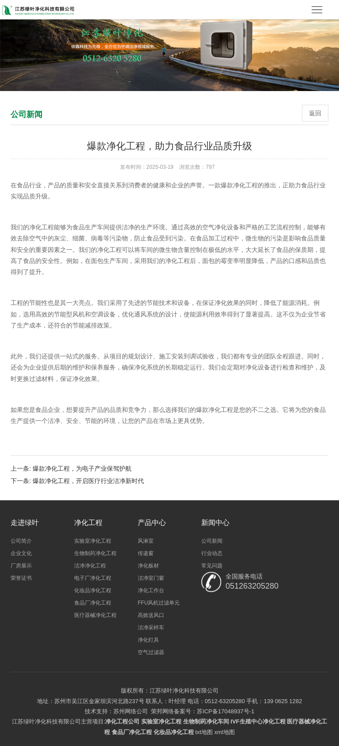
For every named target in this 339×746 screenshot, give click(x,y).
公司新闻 (211, 541)
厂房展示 (21, 566)
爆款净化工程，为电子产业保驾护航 (82, 468)
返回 (315, 113)
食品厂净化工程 (92, 603)
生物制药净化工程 (95, 553)
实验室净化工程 (92, 541)
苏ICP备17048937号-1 (225, 711)
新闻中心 (215, 522)
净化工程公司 (122, 721)
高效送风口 (151, 615)
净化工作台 (151, 590)
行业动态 (211, 553)
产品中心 (152, 522)
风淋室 (146, 541)
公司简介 (21, 541)
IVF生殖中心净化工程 (257, 721)
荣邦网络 (162, 711)
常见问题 (211, 566)
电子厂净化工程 (92, 578)
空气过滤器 (151, 652)
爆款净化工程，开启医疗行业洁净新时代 (88, 480)
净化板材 (148, 566)
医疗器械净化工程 (95, 615)
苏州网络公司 (130, 711)
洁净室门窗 (151, 578)
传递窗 (146, 553)
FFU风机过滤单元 (159, 603)
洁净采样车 (151, 627)
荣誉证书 (21, 578)
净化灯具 (148, 640)
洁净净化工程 (90, 566)
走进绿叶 (25, 522)
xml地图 (225, 732)
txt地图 (204, 732)
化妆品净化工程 (92, 590)
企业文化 (21, 553)
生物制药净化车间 (206, 721)
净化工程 (88, 522)
